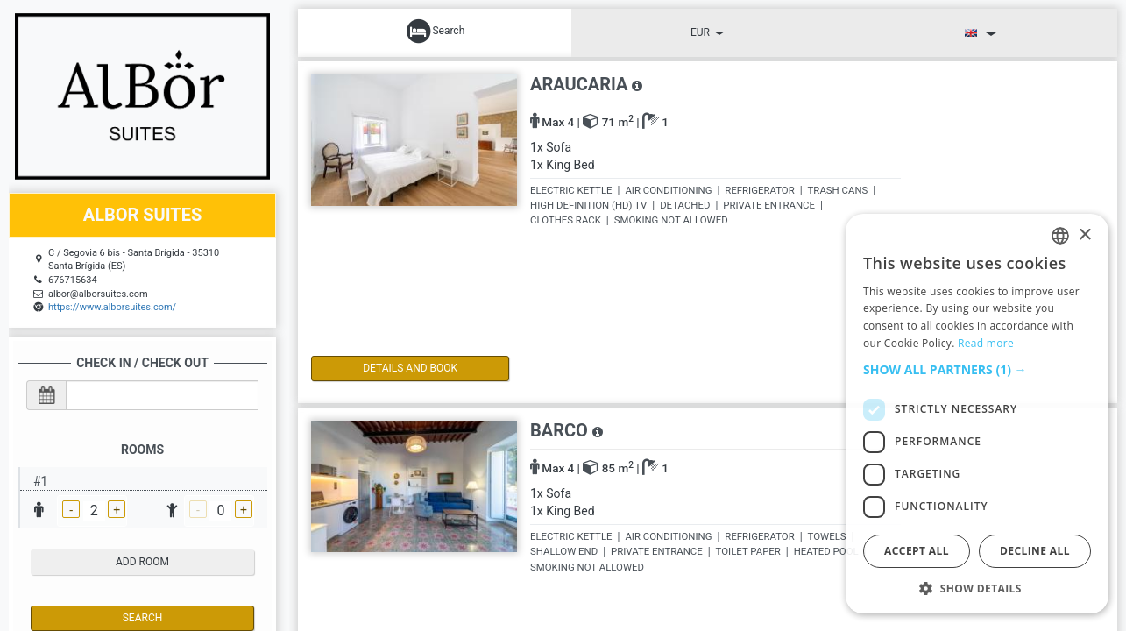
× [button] (1084, 235)
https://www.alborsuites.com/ (112, 307)
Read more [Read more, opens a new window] (986, 343)
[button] (977, 370)
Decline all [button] (1035, 550)
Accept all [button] (916, 550)
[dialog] (977, 413)
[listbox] (1060, 236)
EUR (707, 32)
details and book (385, 368)
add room (142, 562)
